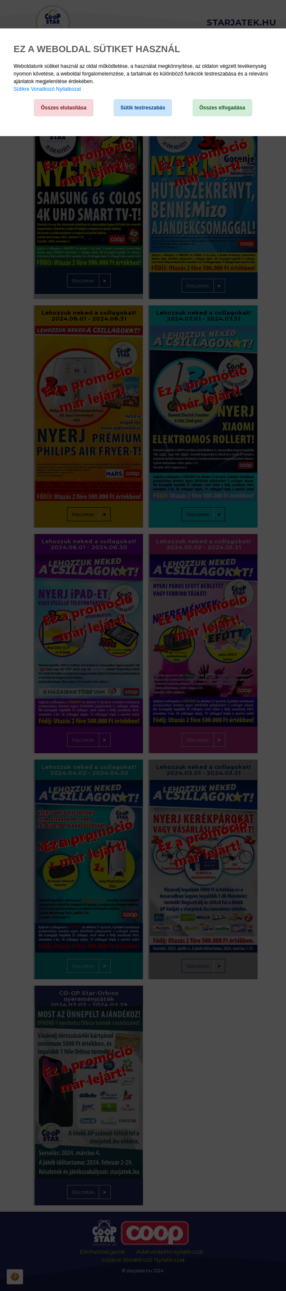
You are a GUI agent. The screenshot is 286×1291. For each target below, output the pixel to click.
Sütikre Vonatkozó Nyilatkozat (47, 89)
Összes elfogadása (222, 108)
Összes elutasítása (63, 108)
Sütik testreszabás (143, 108)
